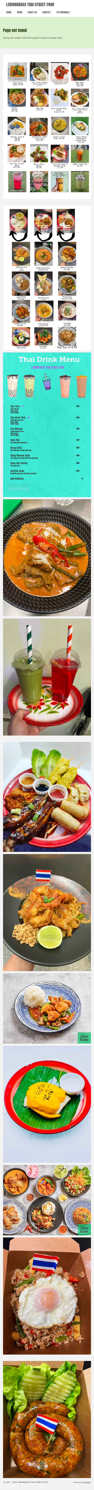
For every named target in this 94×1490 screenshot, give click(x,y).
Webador (87, 1482)
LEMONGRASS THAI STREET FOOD (30, 5)
